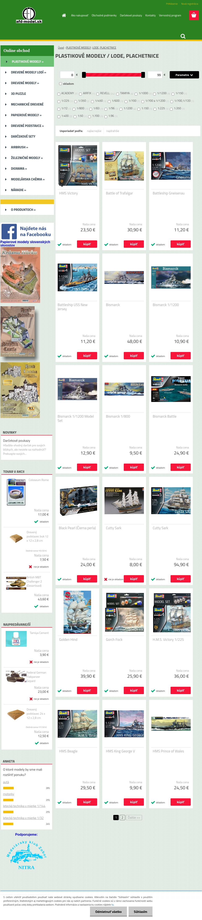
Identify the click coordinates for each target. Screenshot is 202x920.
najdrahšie (112, 131)
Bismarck (113, 305)
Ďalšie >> (134, 817)
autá (6, 782)
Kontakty (150, 15)
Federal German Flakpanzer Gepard (36, 676)
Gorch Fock (114, 639)
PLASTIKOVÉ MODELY (78, 48)
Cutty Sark (113, 528)
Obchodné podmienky (104, 15)
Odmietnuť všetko (108, 911)
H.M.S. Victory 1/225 (168, 639)
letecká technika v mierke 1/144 (24, 806)
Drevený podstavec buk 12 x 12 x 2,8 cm (37, 536)
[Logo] (29, 15)
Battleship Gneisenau (169, 193)
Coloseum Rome (39, 480)
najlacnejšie (94, 131)
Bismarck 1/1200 (166, 305)
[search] (183, 36)
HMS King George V (120, 751)
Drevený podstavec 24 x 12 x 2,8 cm (36, 713)
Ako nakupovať (79, 15)
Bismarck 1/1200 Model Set (76, 418)
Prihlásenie (172, 4)
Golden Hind (68, 639)
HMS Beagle (68, 751)
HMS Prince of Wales (168, 751)
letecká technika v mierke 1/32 (23, 818)
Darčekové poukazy (131, 15)
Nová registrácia (189, 4)
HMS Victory (68, 193)
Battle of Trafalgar (119, 193)
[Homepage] (63, 15)
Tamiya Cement (39, 633)
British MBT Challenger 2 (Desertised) (34, 581)
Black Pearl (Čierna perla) (77, 528)
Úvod (61, 48)
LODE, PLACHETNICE (104, 48)
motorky (8, 794)
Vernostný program (170, 15)
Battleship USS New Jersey (73, 307)
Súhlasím (140, 911)
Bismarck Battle (164, 416)
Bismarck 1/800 (118, 416)
